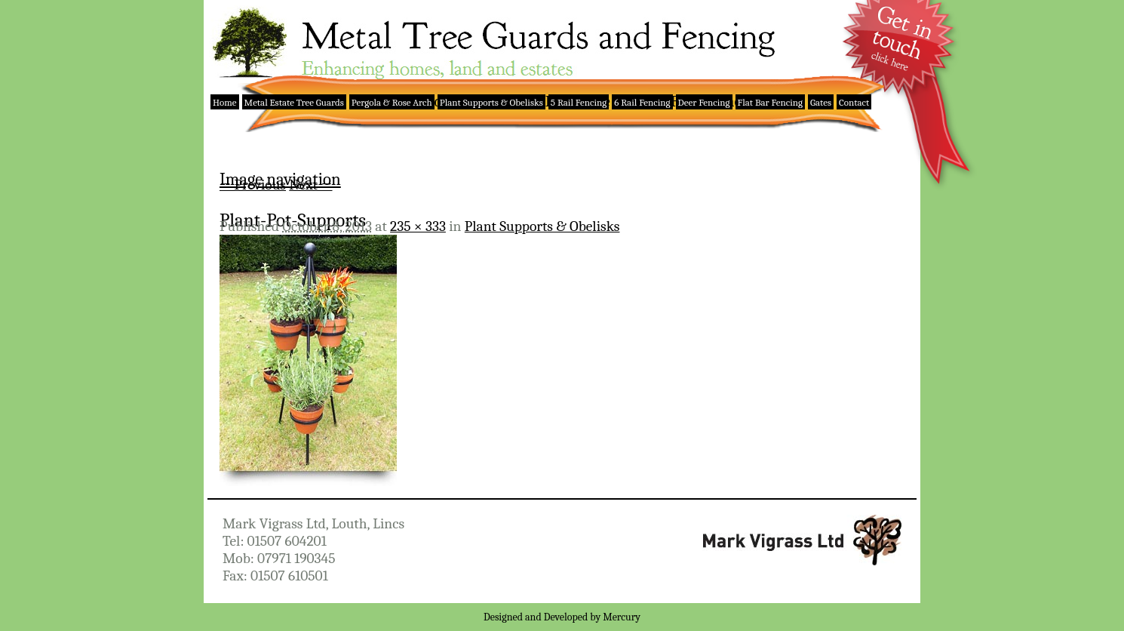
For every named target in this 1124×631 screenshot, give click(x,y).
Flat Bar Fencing (770, 102)
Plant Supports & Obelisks (491, 102)
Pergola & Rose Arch (392, 102)
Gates (820, 102)
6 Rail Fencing (642, 102)
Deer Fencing (704, 102)
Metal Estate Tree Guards (294, 102)
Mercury (621, 617)
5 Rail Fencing (579, 102)
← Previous (253, 184)
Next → (310, 184)
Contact (854, 102)
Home (225, 102)
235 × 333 (418, 226)
